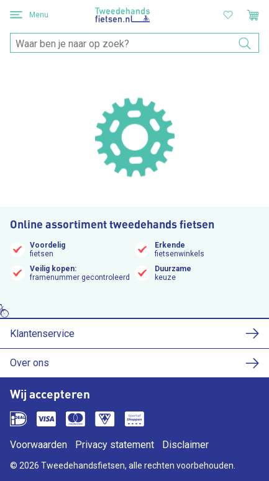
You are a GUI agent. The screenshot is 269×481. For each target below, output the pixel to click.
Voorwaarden (38, 445)
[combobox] (134, 43)
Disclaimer (185, 445)
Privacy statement (114, 445)
